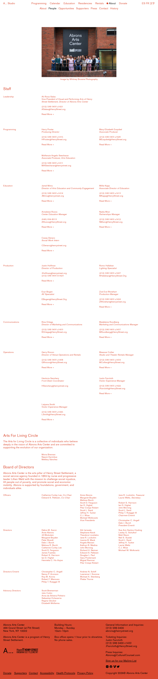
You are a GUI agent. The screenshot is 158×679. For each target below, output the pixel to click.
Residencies (85, 3)
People (52, 8)
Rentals (99, 3)
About (112, 3)
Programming (38, 3)
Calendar (55, 3)
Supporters (82, 8)
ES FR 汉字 (148, 3)
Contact (103, 8)
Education (69, 3)
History (114, 8)
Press (94, 8)
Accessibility (47, 673)
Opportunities (66, 8)
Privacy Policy (85, 673)
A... (5, 3)
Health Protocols (65, 673)
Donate (123, 3)
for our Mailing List (121, 661)
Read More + (48, 114)
